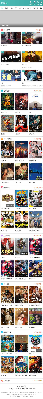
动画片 (29, 8)
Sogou (30, 388)
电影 (6, 8)
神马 (34, 388)
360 (27, 388)
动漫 (20, 8)
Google (19, 388)
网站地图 (23, 386)
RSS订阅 (10, 388)
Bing (23, 388)
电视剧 (11, 8)
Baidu (15, 388)
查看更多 (38, 91)
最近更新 (35, 8)
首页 (2, 8)
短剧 (24, 8)
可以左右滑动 (37, 380)
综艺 (16, 8)
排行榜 (39, 30)
